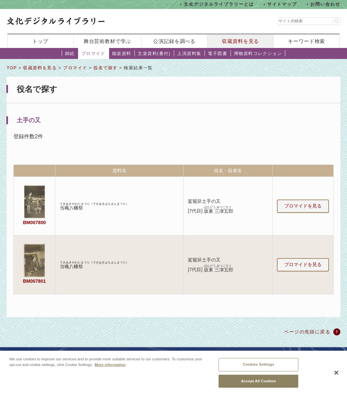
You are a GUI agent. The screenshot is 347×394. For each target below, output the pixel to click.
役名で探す (105, 67)
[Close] (336, 376)
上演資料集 (189, 53)
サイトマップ (282, 4)
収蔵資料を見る (240, 41)
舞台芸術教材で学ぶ (107, 41)
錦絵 (70, 53)
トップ (40, 41)
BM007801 (34, 281)
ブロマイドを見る (303, 205)
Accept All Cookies (258, 385)
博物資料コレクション (258, 53)
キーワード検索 (306, 41)
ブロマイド (93, 53)
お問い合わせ (325, 4)
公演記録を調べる (174, 41)
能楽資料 (121, 53)
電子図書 (217, 53)
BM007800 (34, 222)
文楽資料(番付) (154, 53)
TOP (12, 67)
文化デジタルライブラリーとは (219, 4)
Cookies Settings (258, 368)
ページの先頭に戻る (307, 331)
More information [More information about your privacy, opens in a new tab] (109, 369)
